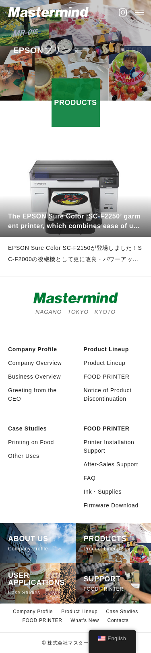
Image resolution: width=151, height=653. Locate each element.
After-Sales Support (111, 464)
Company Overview (35, 363)
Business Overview (34, 376)
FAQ (90, 478)
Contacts (118, 620)
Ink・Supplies (103, 491)
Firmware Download (111, 505)
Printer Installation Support (109, 446)
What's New (84, 620)
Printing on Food (31, 442)
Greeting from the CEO (32, 394)
